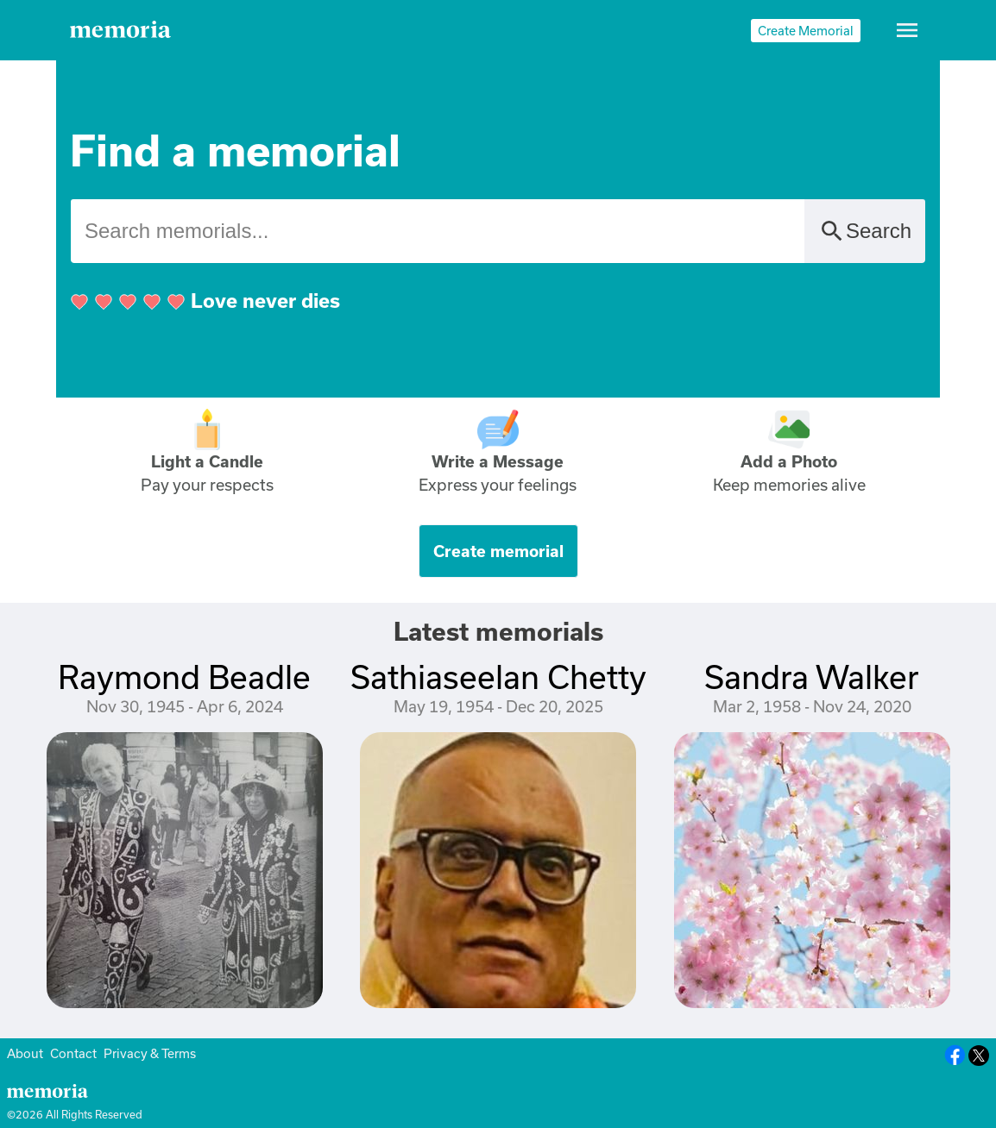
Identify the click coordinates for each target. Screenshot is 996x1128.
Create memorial (498, 551)
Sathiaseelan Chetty (498, 677)
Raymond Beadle (184, 677)
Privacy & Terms (150, 1053)
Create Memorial (806, 30)
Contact (73, 1053)
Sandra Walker (811, 677)
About (25, 1053)
